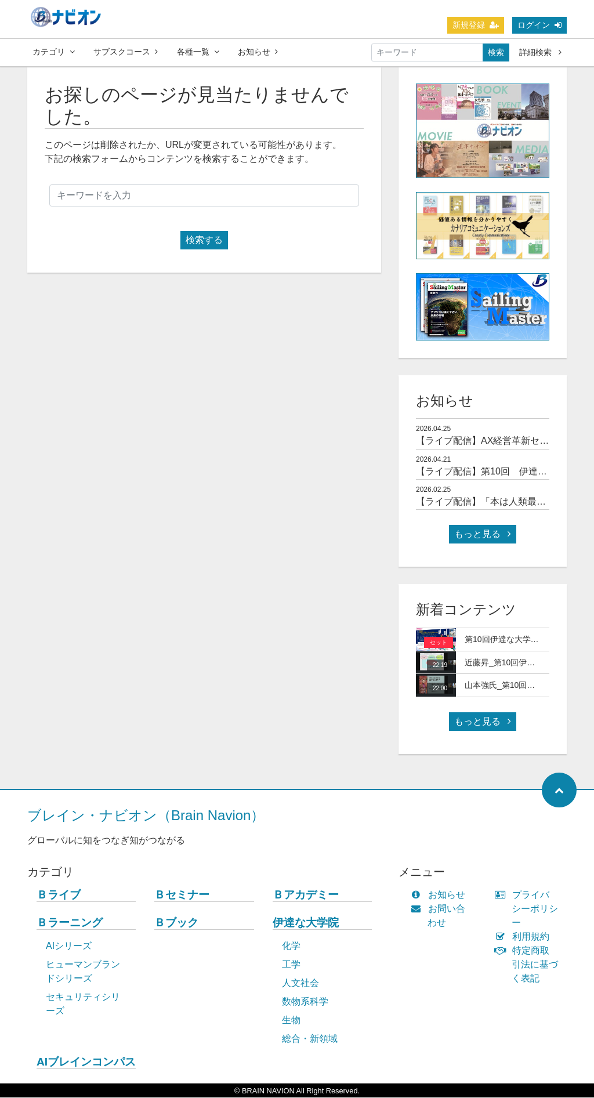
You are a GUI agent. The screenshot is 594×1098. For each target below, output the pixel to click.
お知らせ (258, 51)
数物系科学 (305, 1002)
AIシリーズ (69, 946)
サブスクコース (125, 51)
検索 (496, 52)
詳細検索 (540, 52)
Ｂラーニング (70, 923)
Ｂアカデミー (306, 895)
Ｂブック (176, 923)
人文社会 (300, 983)
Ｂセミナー (181, 895)
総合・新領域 (310, 1039)
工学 (291, 965)
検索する (204, 240)
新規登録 (475, 25)
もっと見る (482, 534)
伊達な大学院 (306, 923)
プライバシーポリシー (529, 909)
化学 (291, 946)
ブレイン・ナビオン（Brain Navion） (146, 816)
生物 (291, 1020)
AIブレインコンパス (86, 1062)
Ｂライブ (59, 895)
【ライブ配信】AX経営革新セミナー (491, 441)
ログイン (539, 25)
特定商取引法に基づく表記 (529, 965)
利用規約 (524, 937)
